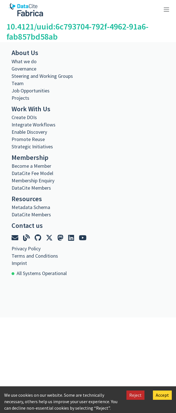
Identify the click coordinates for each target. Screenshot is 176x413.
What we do (24, 61)
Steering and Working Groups (42, 76)
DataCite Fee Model (32, 173)
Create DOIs (24, 117)
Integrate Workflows (33, 124)
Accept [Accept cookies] (162, 395)
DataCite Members (31, 188)
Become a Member (31, 166)
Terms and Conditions (35, 256)
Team (18, 83)
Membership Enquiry (33, 180)
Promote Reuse (28, 139)
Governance (24, 68)
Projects (20, 98)
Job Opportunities (31, 90)
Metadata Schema (31, 207)
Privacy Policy (26, 248)
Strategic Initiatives (32, 146)
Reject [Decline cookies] (135, 395)
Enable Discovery (29, 132)
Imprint (19, 263)
